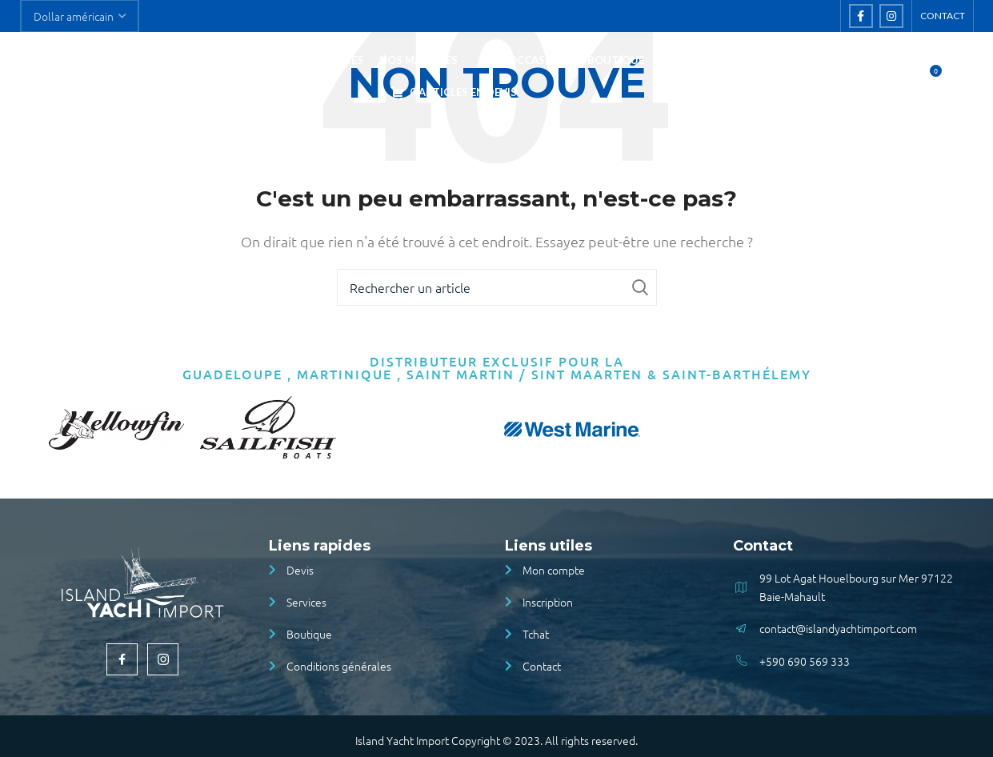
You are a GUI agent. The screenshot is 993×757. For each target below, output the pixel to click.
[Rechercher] (895, 82)
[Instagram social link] (891, 17)
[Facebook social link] (861, 17)
